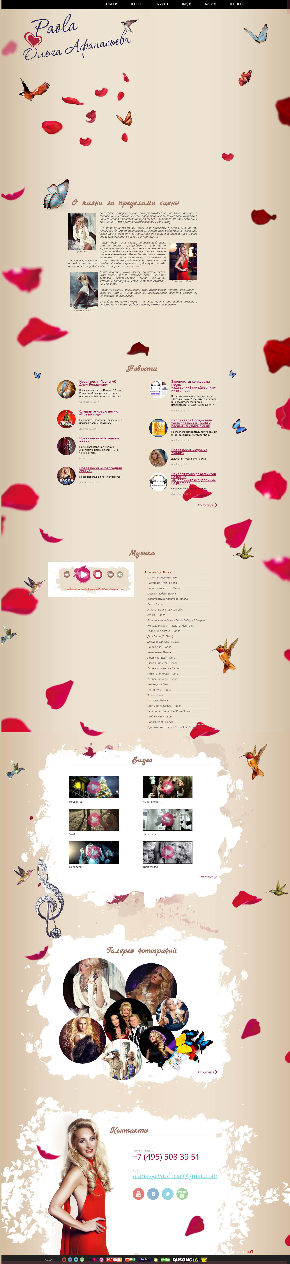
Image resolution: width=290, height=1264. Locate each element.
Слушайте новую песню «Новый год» (98, 412)
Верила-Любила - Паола (162, 679)
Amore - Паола (156, 615)
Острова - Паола (157, 700)
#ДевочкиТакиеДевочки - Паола (167, 599)
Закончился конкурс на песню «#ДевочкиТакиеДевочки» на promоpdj (193, 385)
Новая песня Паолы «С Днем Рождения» (97, 383)
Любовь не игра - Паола (162, 663)
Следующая (206, 505)
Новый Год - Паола (159, 572)
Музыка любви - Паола (161, 593)
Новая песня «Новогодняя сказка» (100, 469)
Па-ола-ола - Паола (159, 647)
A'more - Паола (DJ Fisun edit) (165, 609)
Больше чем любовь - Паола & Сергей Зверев (176, 620)
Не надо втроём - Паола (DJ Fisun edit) (170, 625)
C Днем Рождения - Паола (163, 577)
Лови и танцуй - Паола (161, 657)
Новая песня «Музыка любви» (189, 451)
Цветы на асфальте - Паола (164, 705)
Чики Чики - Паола (159, 652)
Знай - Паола (155, 695)
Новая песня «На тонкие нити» (99, 439)
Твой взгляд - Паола (159, 716)
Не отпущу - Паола (159, 684)
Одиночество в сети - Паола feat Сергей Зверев (177, 727)
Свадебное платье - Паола (163, 631)
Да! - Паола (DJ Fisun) (160, 636)
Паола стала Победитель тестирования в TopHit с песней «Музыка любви (191, 423)
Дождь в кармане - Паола (163, 641)
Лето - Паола (155, 604)
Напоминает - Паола (160, 722)
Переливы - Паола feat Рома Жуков (169, 711)
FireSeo (248, 1252)
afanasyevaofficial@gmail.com (175, 1176)
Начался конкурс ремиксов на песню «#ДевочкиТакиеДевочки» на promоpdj (193, 478)
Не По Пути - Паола (159, 689)
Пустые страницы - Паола (163, 668)
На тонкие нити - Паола (162, 583)
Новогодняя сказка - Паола (164, 588)
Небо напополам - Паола (162, 673)
